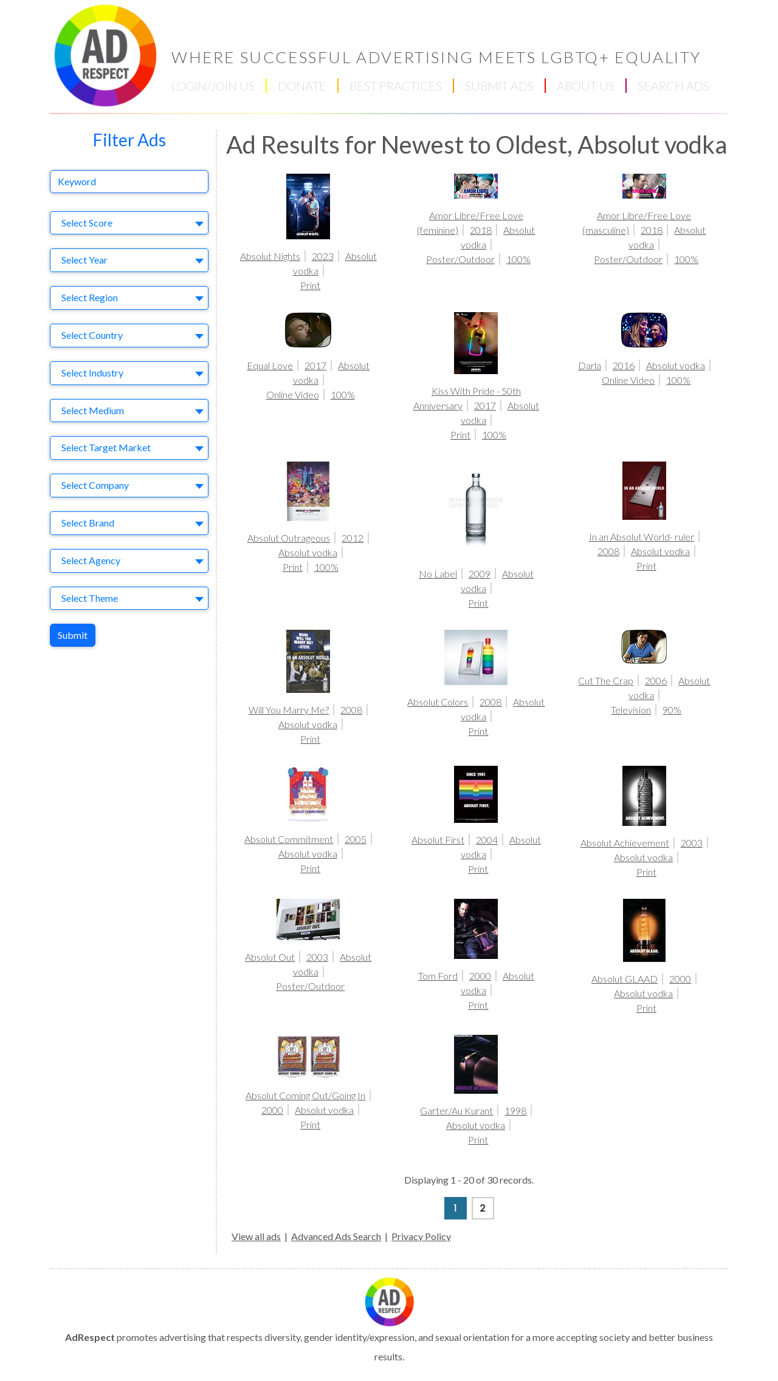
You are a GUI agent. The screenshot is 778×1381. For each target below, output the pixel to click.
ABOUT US (585, 85)
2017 (315, 365)
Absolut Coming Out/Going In (305, 1095)
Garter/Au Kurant (456, 1110)
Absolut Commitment (288, 839)
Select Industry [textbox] (92, 372)
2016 (624, 365)
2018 (481, 230)
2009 (480, 573)
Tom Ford (438, 975)
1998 (515, 1110)
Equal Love (270, 365)
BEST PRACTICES (395, 85)
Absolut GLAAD (624, 978)
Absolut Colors (437, 702)
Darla (589, 365)
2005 (356, 839)
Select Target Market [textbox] (106, 447)
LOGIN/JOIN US (213, 85)
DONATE (302, 85)
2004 (487, 839)
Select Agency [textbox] (90, 560)
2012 (352, 538)
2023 (323, 256)
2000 (480, 975)
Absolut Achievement (624, 842)
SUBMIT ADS (499, 85)
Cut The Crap (605, 680)
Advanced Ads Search (336, 1236)
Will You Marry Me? (289, 709)
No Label (438, 573)
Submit (73, 635)
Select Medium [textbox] (92, 410)
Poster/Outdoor (460, 259)
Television (631, 709)
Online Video (292, 394)
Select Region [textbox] (89, 297)
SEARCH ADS (673, 85)
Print (310, 285)
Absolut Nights (270, 256)
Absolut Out (270, 957)
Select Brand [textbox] (87, 522)
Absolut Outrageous (288, 538)
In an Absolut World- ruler (641, 536)
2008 (608, 551)
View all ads (256, 1236)
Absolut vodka (675, 365)
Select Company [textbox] (95, 485)
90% (672, 709)
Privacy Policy (421, 1236)
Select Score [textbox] (86, 222)
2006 (656, 680)
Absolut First (437, 839)
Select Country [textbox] (92, 335)
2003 (692, 842)
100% (518, 259)
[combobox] (129, 223)
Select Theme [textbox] (89, 598)
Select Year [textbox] (84, 259)
